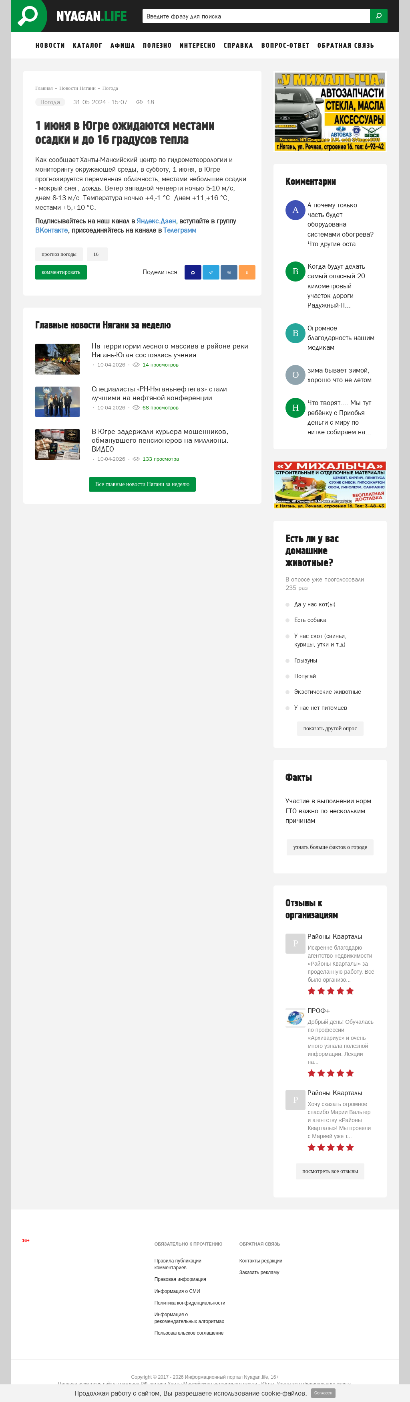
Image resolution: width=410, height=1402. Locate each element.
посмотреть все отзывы (330, 1171)
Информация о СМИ (177, 1291)
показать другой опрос (330, 728)
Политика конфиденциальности (190, 1303)
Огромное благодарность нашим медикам (341, 338)
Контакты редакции (260, 1261)
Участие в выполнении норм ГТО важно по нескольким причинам (328, 811)
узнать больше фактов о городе (330, 847)
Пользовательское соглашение (189, 1333)
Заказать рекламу (259, 1272)
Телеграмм (179, 230)
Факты (298, 778)
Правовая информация (180, 1279)
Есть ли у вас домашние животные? (312, 551)
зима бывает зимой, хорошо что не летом (340, 375)
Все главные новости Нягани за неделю (142, 484)
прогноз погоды (59, 254)
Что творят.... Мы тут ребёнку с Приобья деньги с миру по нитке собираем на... (339, 417)
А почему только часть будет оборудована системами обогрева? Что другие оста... (341, 224)
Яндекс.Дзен (156, 221)
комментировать (61, 272)
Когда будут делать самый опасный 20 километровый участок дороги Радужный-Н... (336, 285)
